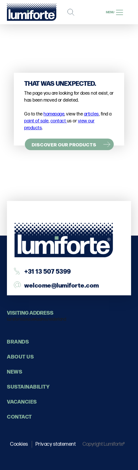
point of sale (36, 121)
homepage (54, 114)
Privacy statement (56, 444)
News (14, 371)
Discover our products (64, 144)
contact (59, 121)
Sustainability (28, 386)
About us (20, 356)
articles (91, 114)
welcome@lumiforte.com (61, 284)
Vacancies (22, 401)
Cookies (19, 444)
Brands (18, 341)
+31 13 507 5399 (47, 270)
